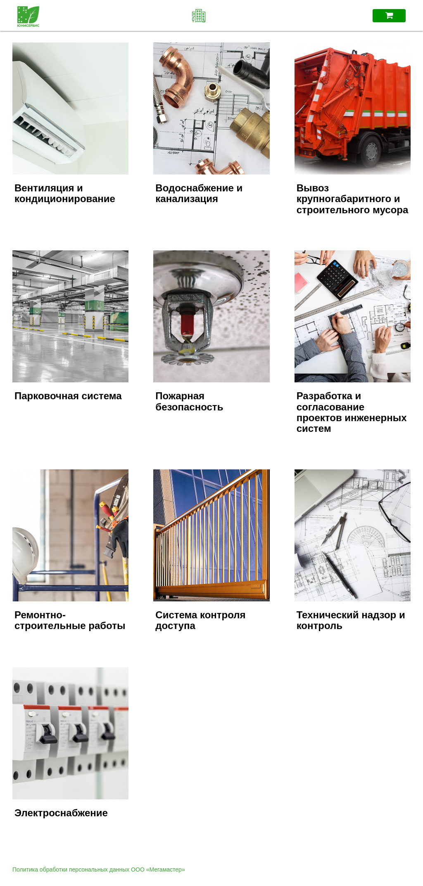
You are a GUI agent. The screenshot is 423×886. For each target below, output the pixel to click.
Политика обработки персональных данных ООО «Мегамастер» (98, 869)
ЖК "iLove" (211, 15)
